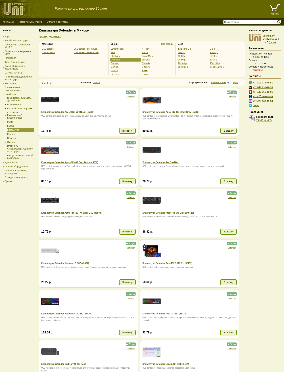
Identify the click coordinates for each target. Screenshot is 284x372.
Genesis (146, 63)
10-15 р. (214, 52)
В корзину (78, 131)
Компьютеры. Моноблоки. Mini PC (17, 46)
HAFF (144, 70)
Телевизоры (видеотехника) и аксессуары (19, 78)
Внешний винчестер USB (20, 108)
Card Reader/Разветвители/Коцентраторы (14, 115)
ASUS (145, 52)
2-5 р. (213, 49)
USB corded (48, 49)
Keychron (115, 74)
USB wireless (48, 52)
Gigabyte (146, 67)
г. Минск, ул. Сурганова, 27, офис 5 (134, 365)
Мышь (10, 122)
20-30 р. (214, 56)
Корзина (275, 13)
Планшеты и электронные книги (18, 52)
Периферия (10, 94)
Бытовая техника (13, 73)
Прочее (8, 181)
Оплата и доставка (57, 21)
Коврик (10, 126)
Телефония (10, 58)
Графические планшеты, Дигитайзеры (19, 99)
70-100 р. (182, 63)
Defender (115, 59)
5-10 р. (181, 52)
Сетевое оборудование (16, 166)
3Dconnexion (117, 49)
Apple (7, 36)
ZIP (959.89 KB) (264, 120)
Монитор (11, 134)
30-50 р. (182, 59)
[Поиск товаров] (251, 22)
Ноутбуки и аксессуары (16, 40)
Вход (20, 368)
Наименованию (218, 82)
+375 (263, 82)
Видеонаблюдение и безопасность (15, 67)
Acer (113, 52)
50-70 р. (214, 59)
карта (272, 42)
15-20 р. (182, 56)
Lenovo (145, 74)
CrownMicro (147, 56)
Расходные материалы (16, 177)
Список (96, 82)
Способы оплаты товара (28, 362)
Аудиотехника (11, 162)
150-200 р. (183, 67)
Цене (235, 82)
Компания (8, 21)
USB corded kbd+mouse (85, 49)
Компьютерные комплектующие (13, 88)
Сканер (11, 142)
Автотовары (10, 83)
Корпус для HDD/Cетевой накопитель (20, 156)
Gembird (115, 63)
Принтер (11, 138)
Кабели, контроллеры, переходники (16, 171)
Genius (114, 67)
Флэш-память (14, 104)
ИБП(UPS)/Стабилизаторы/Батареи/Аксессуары (20, 149)
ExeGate (146, 59)
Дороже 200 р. (217, 67)
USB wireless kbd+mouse (86, 52)
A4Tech (145, 49)
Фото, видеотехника (15, 62)
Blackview (115, 56)
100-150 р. (215, 63)
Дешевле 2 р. (184, 49)
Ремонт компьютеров (30, 21)
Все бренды (167, 44)
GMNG (114, 70)
